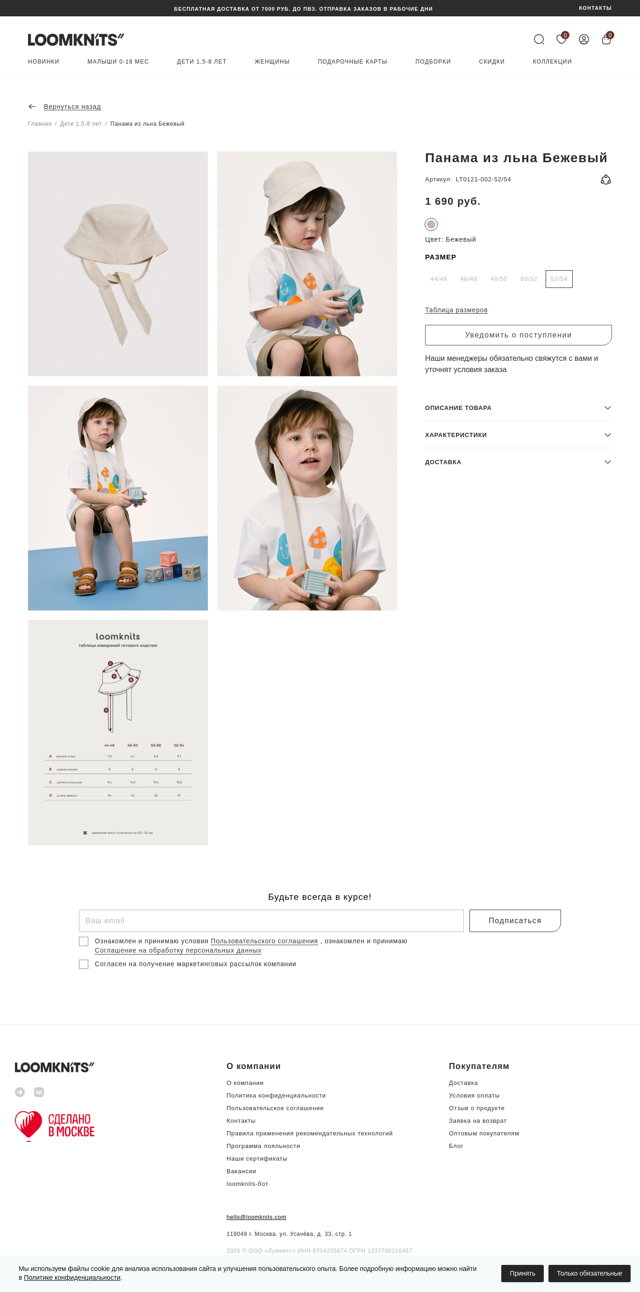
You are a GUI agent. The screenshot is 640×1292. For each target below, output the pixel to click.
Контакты (241, 1120)
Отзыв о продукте (477, 1108)
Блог (456, 1145)
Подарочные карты (353, 62)
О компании (245, 1082)
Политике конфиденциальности (72, 1277)
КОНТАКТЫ (595, 8)
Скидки (492, 62)
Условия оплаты (474, 1095)
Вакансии (241, 1171)
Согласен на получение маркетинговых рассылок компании (195, 964)
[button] (518, 777)
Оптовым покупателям (484, 1133)
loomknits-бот (248, 1183)
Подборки (433, 62)
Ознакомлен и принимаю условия (153, 941)
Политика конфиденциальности (276, 1095)
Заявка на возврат (478, 1120)
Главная (40, 124)
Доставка (463, 1082)
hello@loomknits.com (256, 1217)
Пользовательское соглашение (275, 1108)
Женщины (272, 62)
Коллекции (552, 62)
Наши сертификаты (257, 1158)
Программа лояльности (263, 1145)
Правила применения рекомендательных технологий (310, 1133)
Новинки (43, 62)
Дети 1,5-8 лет (202, 62)
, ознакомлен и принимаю (363, 941)
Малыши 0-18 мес (118, 62)
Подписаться (515, 921)
